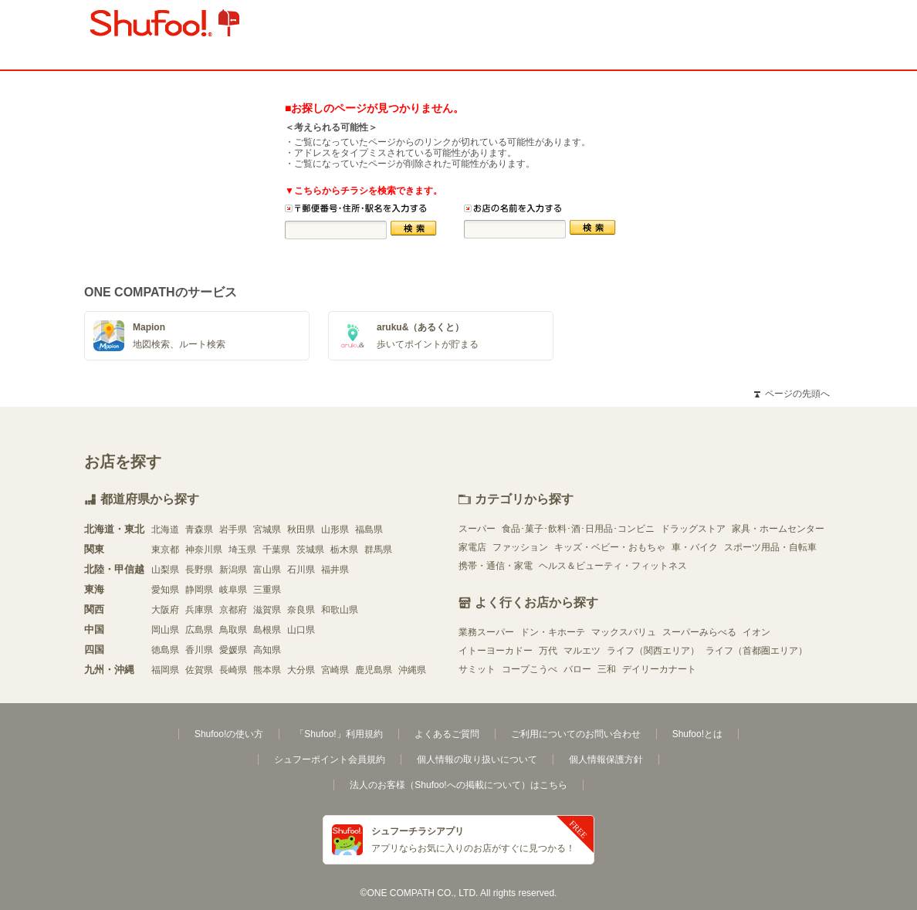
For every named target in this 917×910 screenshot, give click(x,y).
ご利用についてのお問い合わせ (576, 734)
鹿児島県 (373, 670)
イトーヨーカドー (495, 650)
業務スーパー (486, 632)
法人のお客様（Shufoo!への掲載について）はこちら (458, 785)
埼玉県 (242, 549)
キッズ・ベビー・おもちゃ (609, 547)
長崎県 (233, 670)
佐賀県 (199, 670)
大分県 (301, 670)
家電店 (472, 547)
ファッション (520, 547)
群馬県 (378, 549)
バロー (577, 669)
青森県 (199, 529)
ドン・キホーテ (552, 632)
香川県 (199, 649)
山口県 (301, 629)
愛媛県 (233, 649)
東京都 (165, 549)
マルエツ (582, 650)
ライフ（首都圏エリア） (756, 650)
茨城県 (310, 549)
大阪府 (165, 609)
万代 (548, 650)
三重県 (267, 589)
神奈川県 (203, 549)
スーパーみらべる (699, 632)
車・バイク (695, 547)
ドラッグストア (693, 528)
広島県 (199, 629)
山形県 (335, 529)
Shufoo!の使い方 (229, 734)
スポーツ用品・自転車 (770, 547)
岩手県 (233, 529)
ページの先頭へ (792, 393)
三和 (606, 669)
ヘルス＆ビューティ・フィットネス (613, 565)
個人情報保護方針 (606, 759)
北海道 (165, 529)
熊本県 (267, 670)
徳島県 (165, 649)
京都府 (233, 609)
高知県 (267, 649)
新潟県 (233, 569)
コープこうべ (529, 669)
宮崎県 (335, 670)
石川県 (301, 569)
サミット (477, 669)
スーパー (477, 528)
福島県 (369, 529)
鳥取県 (233, 629)
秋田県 (301, 529)
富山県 (267, 569)
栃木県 (344, 549)
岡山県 (165, 629)
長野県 (199, 569)
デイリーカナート (659, 669)
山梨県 (165, 569)
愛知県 (165, 589)
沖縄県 (412, 670)
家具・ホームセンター (778, 528)
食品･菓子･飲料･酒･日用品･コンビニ (578, 528)
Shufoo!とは (697, 734)
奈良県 (301, 609)
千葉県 (276, 549)
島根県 (267, 629)
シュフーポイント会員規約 (329, 759)
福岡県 (165, 670)
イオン (756, 632)
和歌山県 (339, 609)
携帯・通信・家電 (495, 565)
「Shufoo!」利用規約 (338, 734)
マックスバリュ (623, 632)
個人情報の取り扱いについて (477, 759)
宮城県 (267, 529)
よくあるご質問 (447, 734)
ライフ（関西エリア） (653, 650)
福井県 (335, 569)
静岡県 (199, 589)
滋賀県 (267, 609)
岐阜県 (233, 589)
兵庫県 (199, 609)
